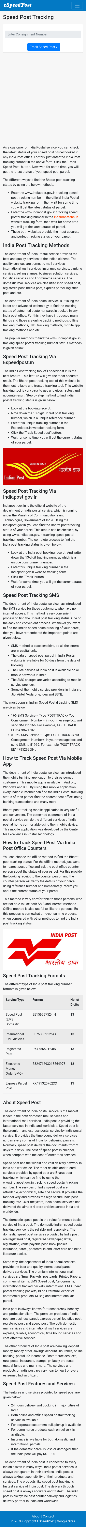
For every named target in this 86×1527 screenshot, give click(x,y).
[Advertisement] (43, 99)
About (36, 1516)
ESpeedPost (45, 1521)
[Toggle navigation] (77, 6)
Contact (48, 1516)
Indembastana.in (66, 217)
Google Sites (66, 1521)
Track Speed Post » (44, 47)
